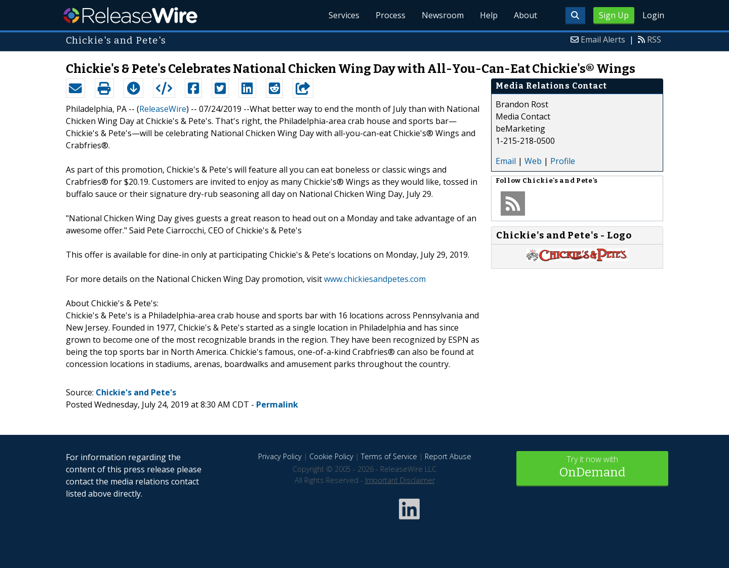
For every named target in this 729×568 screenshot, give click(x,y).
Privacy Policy (280, 456)
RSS (654, 39)
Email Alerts (603, 39)
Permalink (277, 404)
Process (391, 15)
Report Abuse (448, 456)
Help (489, 15)
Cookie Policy (331, 456)
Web (533, 161)
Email (506, 161)
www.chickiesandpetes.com (375, 279)
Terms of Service (389, 456)
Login (653, 15)
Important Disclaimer (400, 480)
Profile (562, 161)
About (525, 15)
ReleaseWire (130, 15)
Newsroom (443, 15)
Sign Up (614, 15)
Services (344, 15)
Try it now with (592, 467)
